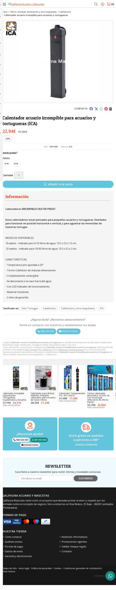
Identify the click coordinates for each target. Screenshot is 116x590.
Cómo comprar (13, 542)
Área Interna (9, 576)
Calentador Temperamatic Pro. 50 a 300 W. (72, 399)
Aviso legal (24, 573)
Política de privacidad (41, 573)
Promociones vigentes (74, 546)
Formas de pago (14, 551)
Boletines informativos (74, 542)
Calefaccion (47, 354)
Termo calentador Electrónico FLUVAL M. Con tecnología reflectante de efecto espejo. (98, 402)
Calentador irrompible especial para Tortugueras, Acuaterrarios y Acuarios (14, 401)
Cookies (57, 573)
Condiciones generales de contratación (82, 573)
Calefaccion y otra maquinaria (70, 354)
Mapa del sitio (10, 573)
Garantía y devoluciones (18, 561)
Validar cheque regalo (74, 551)
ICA (99, 354)
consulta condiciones (86, 449)
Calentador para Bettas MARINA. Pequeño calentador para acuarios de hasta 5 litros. (43, 401)
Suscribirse (86, 483)
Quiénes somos (13, 546)
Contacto (67, 556)
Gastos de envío (14, 556)
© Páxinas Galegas (103, 581)
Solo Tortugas (31, 354)
